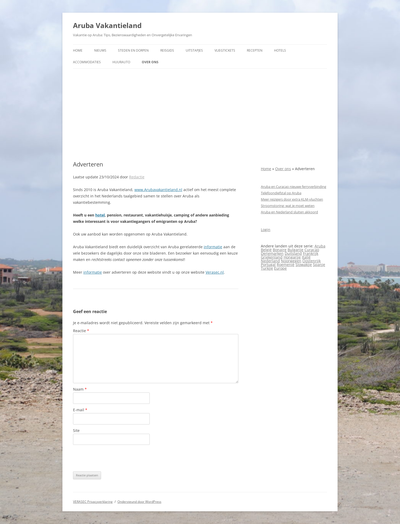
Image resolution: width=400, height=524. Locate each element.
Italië (306, 257)
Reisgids (167, 50)
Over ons (150, 62)
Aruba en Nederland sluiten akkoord (289, 212)
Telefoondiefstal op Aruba (281, 193)
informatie (213, 246)
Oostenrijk (311, 260)
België (266, 249)
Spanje (319, 264)
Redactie (136, 176)
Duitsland (293, 253)
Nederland (270, 260)
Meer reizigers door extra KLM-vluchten (292, 199)
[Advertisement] (200, 115)
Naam (80, 389)
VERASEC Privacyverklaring (93, 501)
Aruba (320, 246)
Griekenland (272, 257)
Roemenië (285, 264)
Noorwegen (291, 260)
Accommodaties (87, 62)
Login (265, 229)
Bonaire (280, 249)
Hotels (280, 50)
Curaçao (311, 249)
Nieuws (100, 50)
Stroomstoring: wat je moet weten (288, 205)
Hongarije (292, 257)
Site (76, 430)
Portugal (268, 264)
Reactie (81, 330)
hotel (100, 215)
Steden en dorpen (133, 50)
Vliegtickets (225, 50)
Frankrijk (310, 253)
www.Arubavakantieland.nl (158, 189)
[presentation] (113, 458)
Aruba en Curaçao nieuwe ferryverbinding (293, 186)
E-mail (80, 409)
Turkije (267, 268)
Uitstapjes (194, 50)
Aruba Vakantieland (107, 25)
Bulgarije (295, 249)
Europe (280, 268)
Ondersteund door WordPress (139, 501)
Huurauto (121, 62)
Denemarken (272, 253)
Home (78, 50)
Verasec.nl (215, 272)
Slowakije (304, 264)
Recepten (254, 50)
